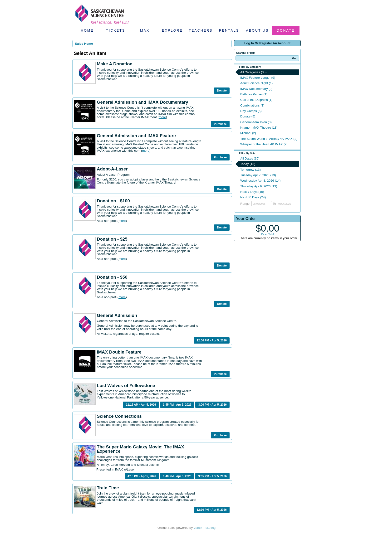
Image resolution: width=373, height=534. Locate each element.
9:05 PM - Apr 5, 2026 (212, 476)
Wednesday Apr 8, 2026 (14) (260, 180)
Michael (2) (248, 133)
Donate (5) (247, 116)
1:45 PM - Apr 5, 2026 (177, 404)
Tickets (115, 30)
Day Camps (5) (251, 111)
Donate (286, 30)
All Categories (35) (253, 72)
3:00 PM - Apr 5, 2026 (212, 404)
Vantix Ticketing (205, 527)
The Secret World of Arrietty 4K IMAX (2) (268, 139)
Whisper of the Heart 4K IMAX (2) (264, 144)
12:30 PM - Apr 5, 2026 (212, 509)
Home (87, 30)
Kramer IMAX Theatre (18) (259, 127)
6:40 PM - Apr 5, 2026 (177, 476)
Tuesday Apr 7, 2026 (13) (258, 175)
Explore (172, 30)
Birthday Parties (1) (253, 94)
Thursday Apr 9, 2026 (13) (258, 186)
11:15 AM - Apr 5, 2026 (141, 404)
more (162, 117)
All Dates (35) (250, 158)
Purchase (220, 124)
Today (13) (247, 164)
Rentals (229, 30)
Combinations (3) (252, 105)
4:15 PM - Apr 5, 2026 (142, 476)
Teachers (200, 30)
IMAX (143, 30)
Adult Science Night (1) (256, 83)
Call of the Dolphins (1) (256, 100)
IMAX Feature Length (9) (257, 77)
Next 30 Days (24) (253, 197)
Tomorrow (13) (250, 169)
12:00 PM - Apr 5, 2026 (212, 340)
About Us (257, 30)
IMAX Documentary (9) (256, 89)
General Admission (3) (256, 122)
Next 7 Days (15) (252, 192)
